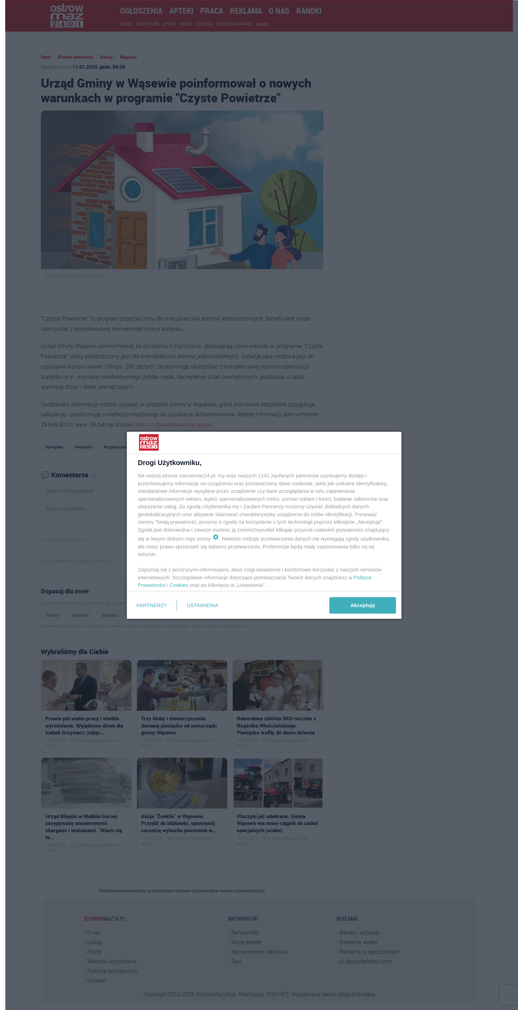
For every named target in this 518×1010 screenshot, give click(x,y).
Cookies (179, 585)
